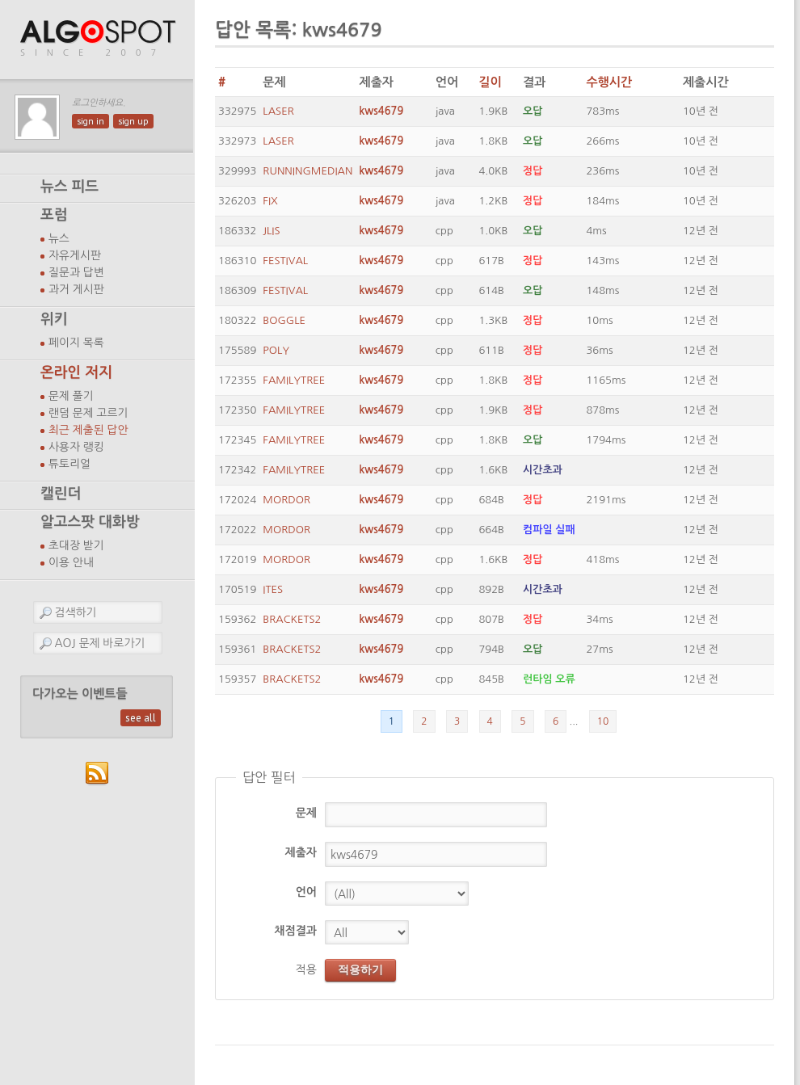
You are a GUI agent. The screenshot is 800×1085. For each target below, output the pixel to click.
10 (603, 721)
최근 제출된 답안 (88, 429)
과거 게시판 (76, 289)
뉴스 (58, 238)
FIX (270, 201)
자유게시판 (74, 255)
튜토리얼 (69, 463)
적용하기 (360, 969)
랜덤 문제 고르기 (88, 412)
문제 (306, 812)
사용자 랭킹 (76, 446)
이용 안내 (71, 562)
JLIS (271, 230)
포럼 (54, 215)
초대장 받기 (76, 545)
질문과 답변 (76, 272)
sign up (133, 121)
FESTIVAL (285, 260)
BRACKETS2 (292, 619)
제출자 (301, 852)
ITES (273, 589)
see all (140, 718)
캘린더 (60, 493)
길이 (489, 82)
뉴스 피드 (69, 186)
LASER (278, 111)
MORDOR (286, 499)
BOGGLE (284, 320)
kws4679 (381, 111)
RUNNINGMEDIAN (307, 171)
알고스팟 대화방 (90, 522)
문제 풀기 (71, 396)
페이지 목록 (76, 342)
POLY (276, 350)
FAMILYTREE (294, 380)
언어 (306, 892)
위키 (54, 319)
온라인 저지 (76, 372)
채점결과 (295, 930)
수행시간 (609, 82)
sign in (90, 121)
